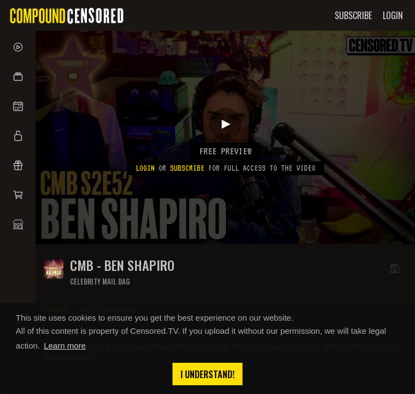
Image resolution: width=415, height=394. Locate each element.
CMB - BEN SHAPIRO (122, 265)
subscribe (187, 168)
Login (145, 168)
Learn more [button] (65, 345)
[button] (17, 77)
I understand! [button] (207, 374)
